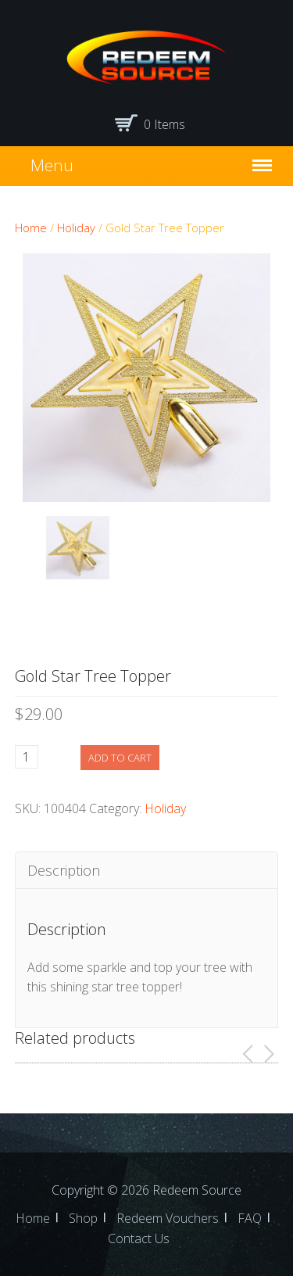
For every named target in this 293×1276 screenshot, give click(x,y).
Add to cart (120, 758)
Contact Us (139, 1238)
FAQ (250, 1218)
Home (31, 227)
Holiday (76, 227)
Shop (83, 1218)
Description (63, 870)
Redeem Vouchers (167, 1218)
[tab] (147, 870)
